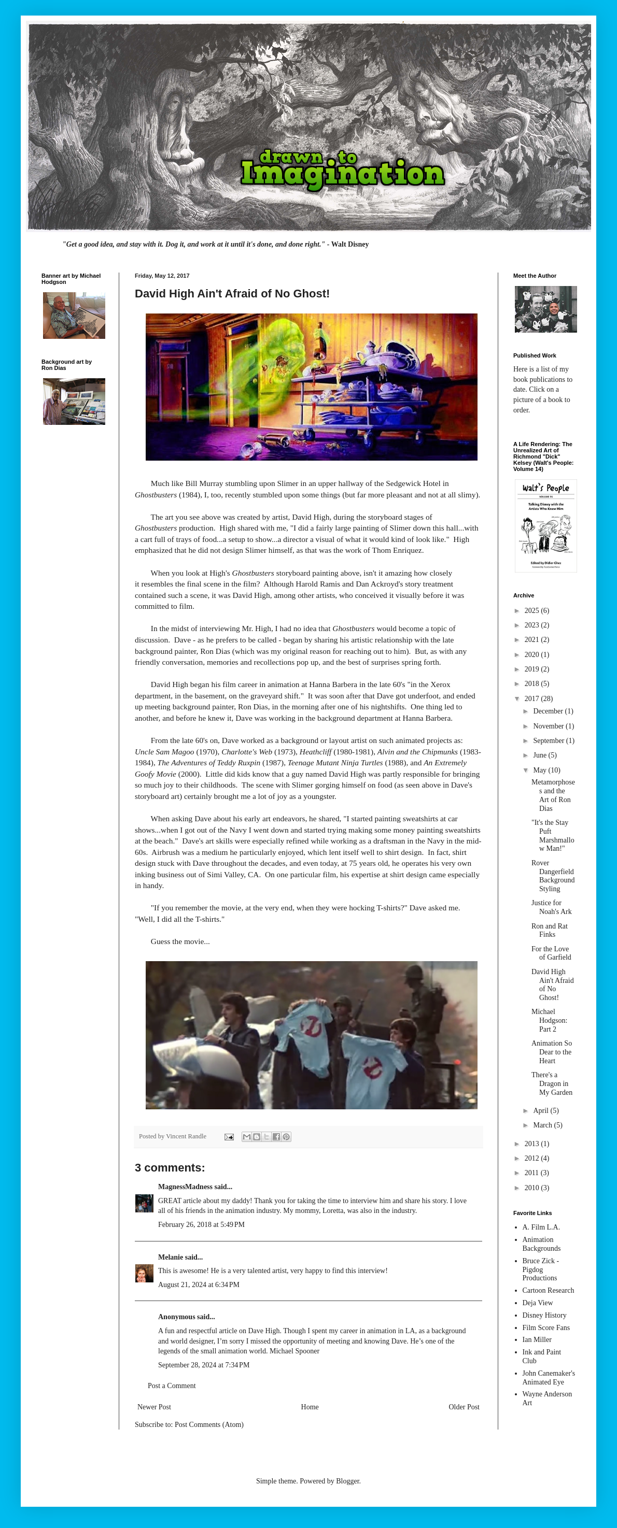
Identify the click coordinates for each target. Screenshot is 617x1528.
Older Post (464, 1407)
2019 (533, 669)
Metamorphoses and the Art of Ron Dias (553, 795)
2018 (533, 684)
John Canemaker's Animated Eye (549, 1377)
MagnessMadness (185, 1187)
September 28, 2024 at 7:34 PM (203, 1365)
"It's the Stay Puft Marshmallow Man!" (552, 835)
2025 (533, 611)
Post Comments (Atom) (209, 1425)
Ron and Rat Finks (549, 930)
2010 (533, 1188)
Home (310, 1407)
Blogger (347, 1481)
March (543, 1125)
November (549, 726)
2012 (533, 1158)
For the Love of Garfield (551, 953)
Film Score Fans (546, 1328)
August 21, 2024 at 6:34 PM (199, 1285)
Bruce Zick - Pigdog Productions (541, 1269)
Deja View (538, 1303)
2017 (533, 699)
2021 (533, 640)
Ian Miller (537, 1340)
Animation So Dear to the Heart (551, 1052)
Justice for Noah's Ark (551, 907)
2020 (533, 655)
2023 (533, 625)
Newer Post (154, 1407)
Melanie (170, 1257)
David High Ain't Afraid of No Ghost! (552, 985)
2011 (533, 1173)
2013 (533, 1144)
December (549, 711)
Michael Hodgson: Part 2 (549, 1020)
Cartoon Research (548, 1290)
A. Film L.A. (541, 1227)
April (541, 1111)
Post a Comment (172, 1386)
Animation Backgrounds (542, 1244)
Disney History (545, 1315)
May (540, 770)
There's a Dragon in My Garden (551, 1083)
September (549, 741)
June (540, 755)
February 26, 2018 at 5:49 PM (201, 1225)
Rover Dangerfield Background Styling (552, 876)
